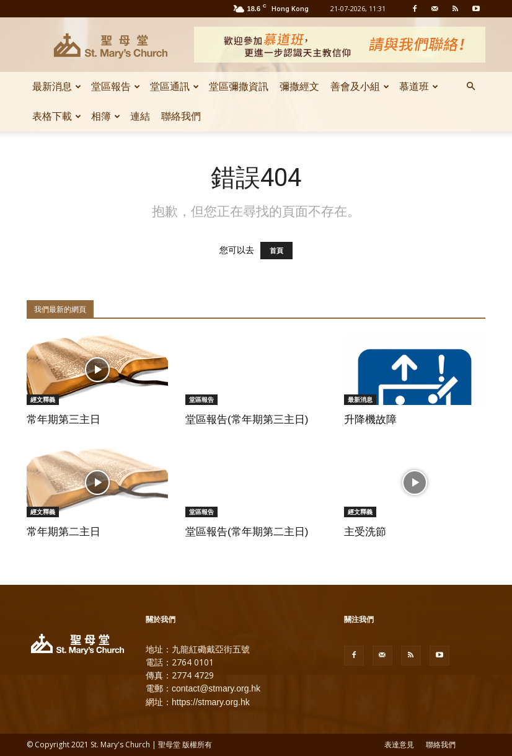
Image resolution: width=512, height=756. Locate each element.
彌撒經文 (299, 86)
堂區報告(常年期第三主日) (246, 419)
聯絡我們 (181, 116)
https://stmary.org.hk (211, 702)
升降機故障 (370, 419)
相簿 (105, 116)
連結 (140, 116)
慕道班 (418, 86)
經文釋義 (42, 399)
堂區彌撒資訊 (238, 86)
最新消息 (56, 86)
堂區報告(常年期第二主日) (246, 532)
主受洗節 (365, 532)
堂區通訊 (174, 86)
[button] (470, 87)
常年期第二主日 (63, 532)
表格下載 (56, 116)
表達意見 (399, 744)
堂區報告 (115, 86)
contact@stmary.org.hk (216, 688)
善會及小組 (359, 86)
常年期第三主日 (63, 419)
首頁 (276, 250)
